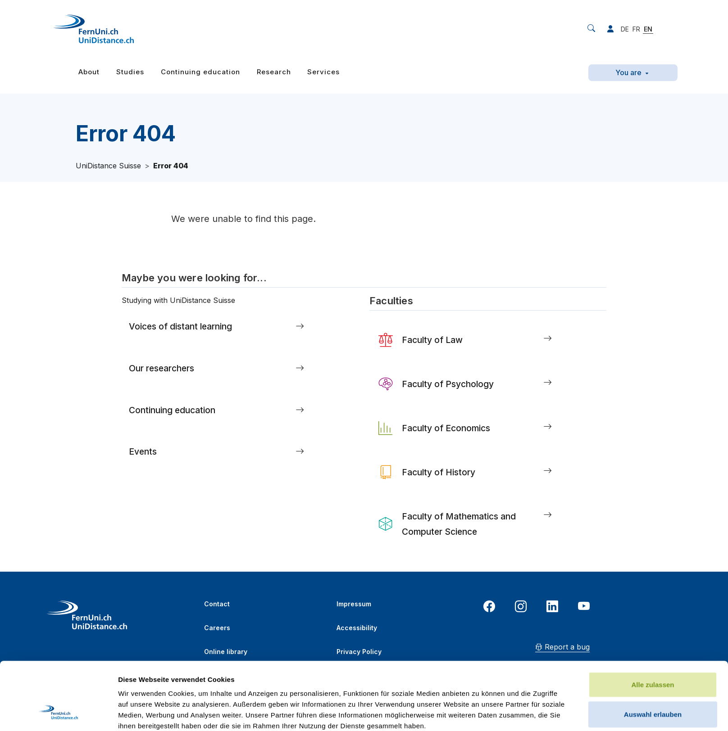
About (89, 72)
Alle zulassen (652, 621)
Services (323, 72)
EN (648, 29)
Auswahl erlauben (653, 650)
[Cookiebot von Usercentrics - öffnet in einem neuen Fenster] (58, 713)
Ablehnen (652, 680)
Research (274, 72)
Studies (130, 72)
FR (636, 29)
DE (625, 29)
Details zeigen (479, 713)
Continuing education (200, 72)
